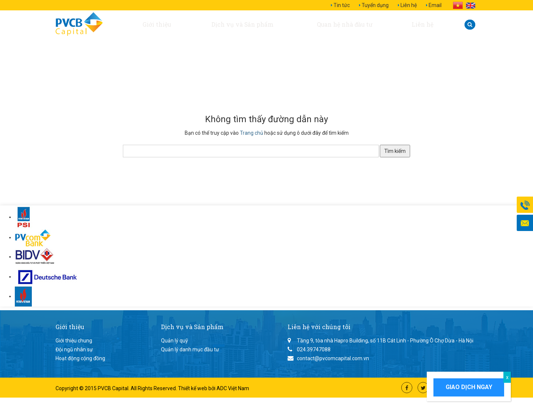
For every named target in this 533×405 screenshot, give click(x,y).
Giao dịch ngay (469, 387)
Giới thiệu (156, 24)
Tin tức (341, 5)
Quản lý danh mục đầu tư (190, 349)
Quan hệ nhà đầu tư (346, 24)
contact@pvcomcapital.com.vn (333, 358)
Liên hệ (408, 5)
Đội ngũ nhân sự (74, 349)
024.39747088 (314, 349)
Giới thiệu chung (74, 341)
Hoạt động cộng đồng (80, 358)
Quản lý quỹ (174, 341)
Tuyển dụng (375, 5)
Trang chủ (251, 133)
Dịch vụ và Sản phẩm (240, 24)
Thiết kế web (193, 388)
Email (435, 5)
